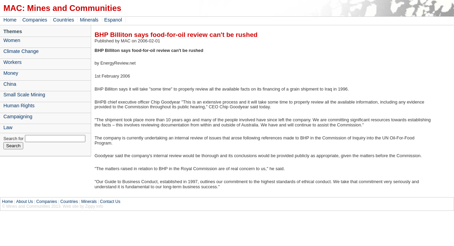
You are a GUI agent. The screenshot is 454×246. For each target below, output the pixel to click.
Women (11, 40)
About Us (24, 201)
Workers (12, 62)
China (9, 84)
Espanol (113, 20)
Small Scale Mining (24, 94)
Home (9, 20)
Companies (34, 20)
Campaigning (17, 116)
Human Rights (18, 105)
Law (7, 127)
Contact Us (110, 201)
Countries (63, 20)
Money (10, 73)
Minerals (89, 20)
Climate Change (21, 51)
